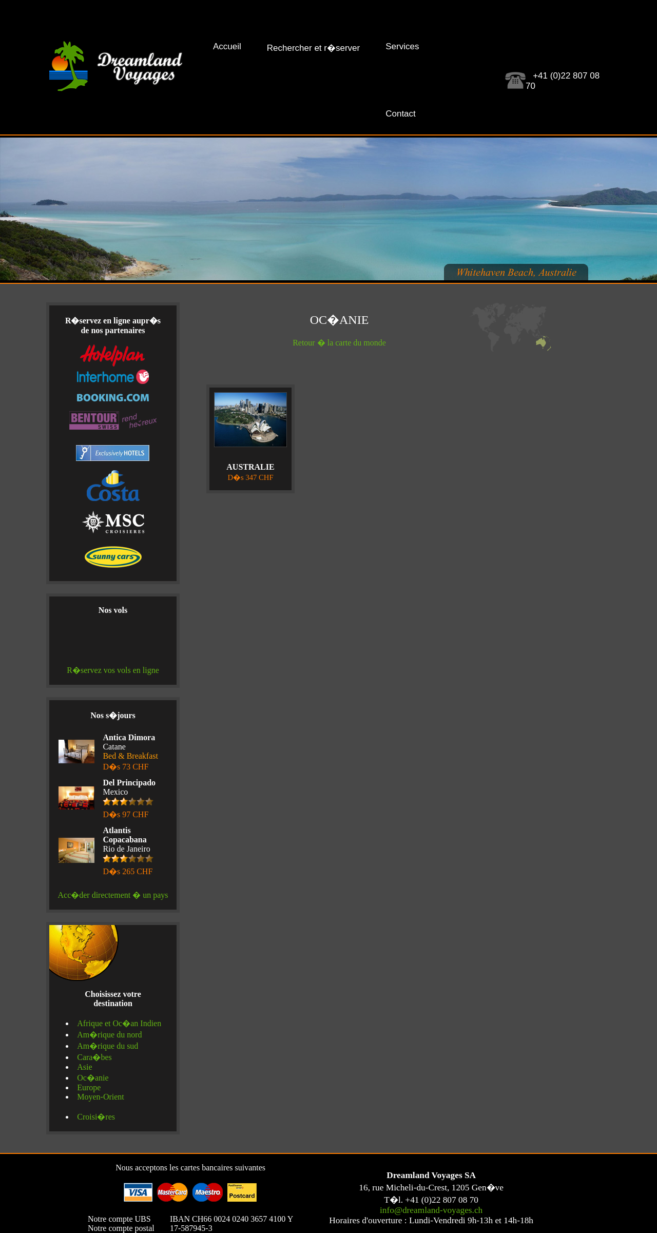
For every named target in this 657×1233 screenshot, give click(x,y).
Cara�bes (94, 1057)
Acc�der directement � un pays (112, 895)
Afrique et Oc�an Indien (119, 1023)
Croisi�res (96, 1116)
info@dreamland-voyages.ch (431, 1210)
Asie (84, 1067)
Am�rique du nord (109, 1034)
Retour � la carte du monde (339, 342)
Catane (130, 752)
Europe (89, 1087)
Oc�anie (92, 1077)
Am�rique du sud (107, 1046)
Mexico (129, 798)
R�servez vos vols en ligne (113, 670)
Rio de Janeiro (128, 851)
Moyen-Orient (100, 1096)
